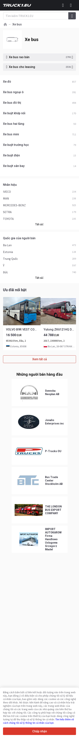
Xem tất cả (39, 359)
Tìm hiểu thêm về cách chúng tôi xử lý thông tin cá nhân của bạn (38, 721)
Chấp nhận (39, 731)
